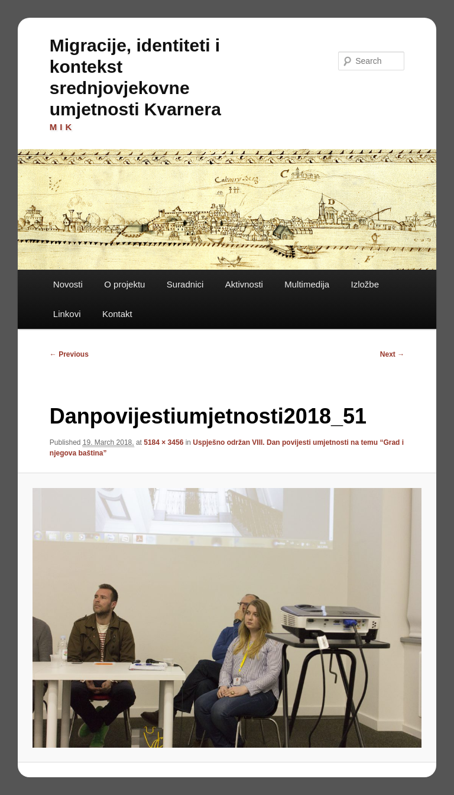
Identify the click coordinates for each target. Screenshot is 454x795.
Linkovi (67, 314)
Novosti (68, 284)
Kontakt (117, 314)
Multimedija (306, 284)
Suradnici (185, 284)
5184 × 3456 (163, 442)
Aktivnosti (244, 284)
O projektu (124, 284)
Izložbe (365, 284)
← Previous (69, 354)
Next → (392, 354)
